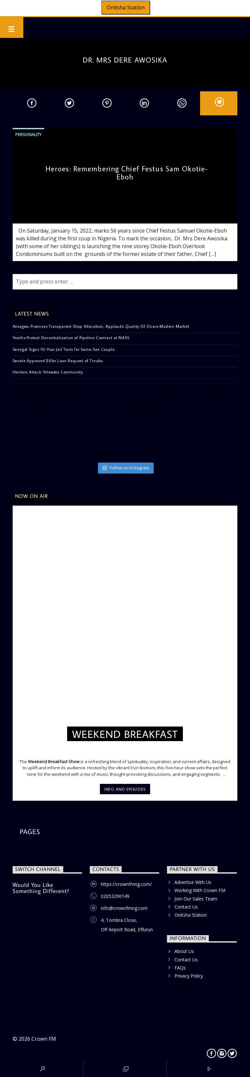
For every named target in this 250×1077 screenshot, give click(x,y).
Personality (28, 134)
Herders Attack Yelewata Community (48, 371)
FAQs (180, 968)
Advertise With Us (192, 882)
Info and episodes (125, 789)
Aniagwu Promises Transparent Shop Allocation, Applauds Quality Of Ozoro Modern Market (101, 326)
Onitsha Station (126, 7)
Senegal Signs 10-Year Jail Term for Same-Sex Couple (64, 349)
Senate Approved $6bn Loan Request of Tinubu (58, 360)
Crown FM (43, 1038)
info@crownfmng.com (124, 908)
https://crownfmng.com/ (126, 884)
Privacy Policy (188, 976)
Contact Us (186, 907)
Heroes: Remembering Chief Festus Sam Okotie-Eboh (126, 172)
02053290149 (115, 896)
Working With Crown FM (199, 890)
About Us (184, 951)
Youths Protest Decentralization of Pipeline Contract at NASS (71, 337)
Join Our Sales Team (195, 899)
